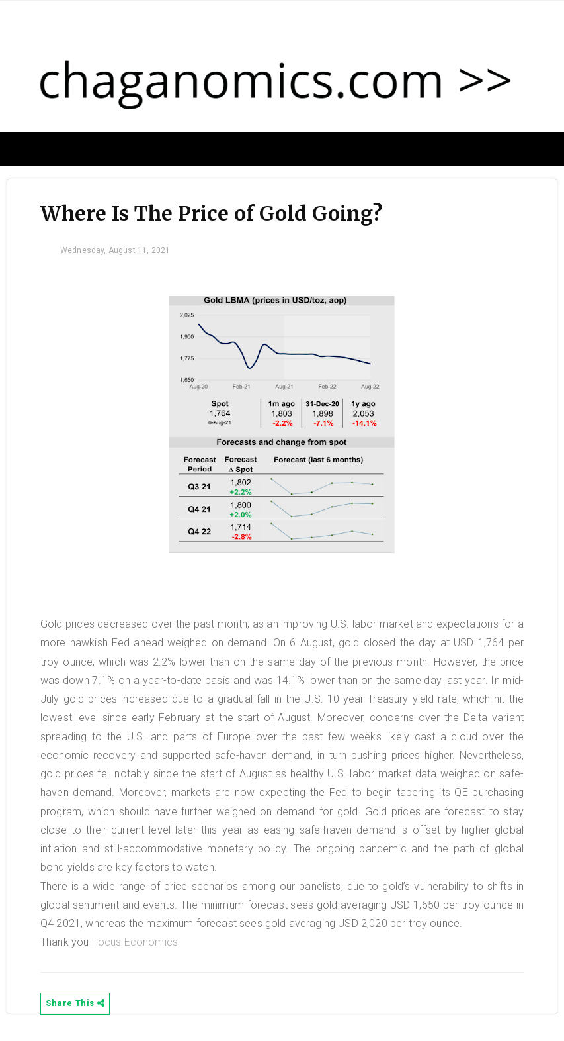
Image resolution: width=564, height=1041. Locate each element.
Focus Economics (135, 942)
